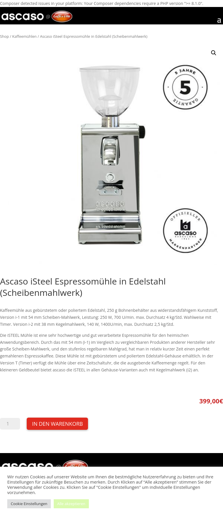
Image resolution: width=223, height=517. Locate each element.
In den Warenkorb (57, 423)
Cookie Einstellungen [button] (29, 503)
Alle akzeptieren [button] (71, 503)
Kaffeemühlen (24, 36)
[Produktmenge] (10, 424)
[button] (213, 53)
